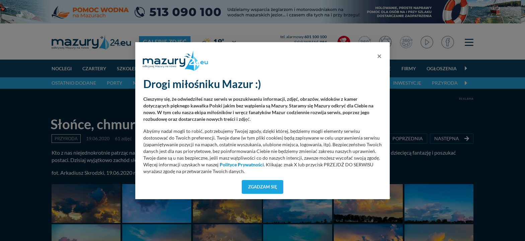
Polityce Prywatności (242, 164)
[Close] (379, 56)
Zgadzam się (262, 186)
